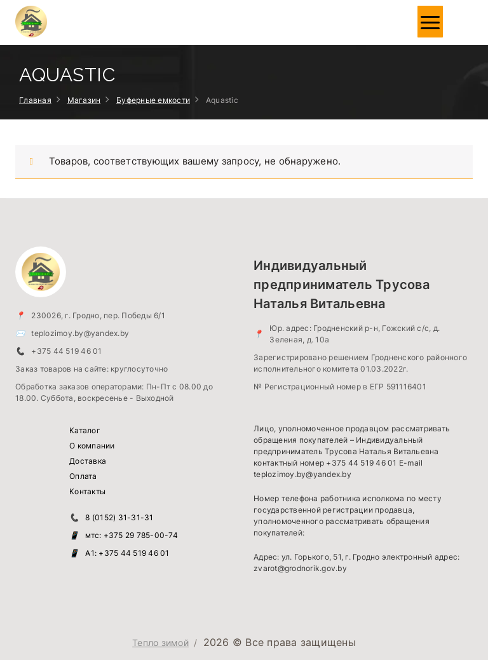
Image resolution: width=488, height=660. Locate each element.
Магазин (84, 100)
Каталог (84, 430)
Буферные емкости (153, 100)
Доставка (87, 461)
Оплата (83, 476)
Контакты (87, 491)
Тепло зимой (160, 642)
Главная (35, 100)
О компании (92, 445)
